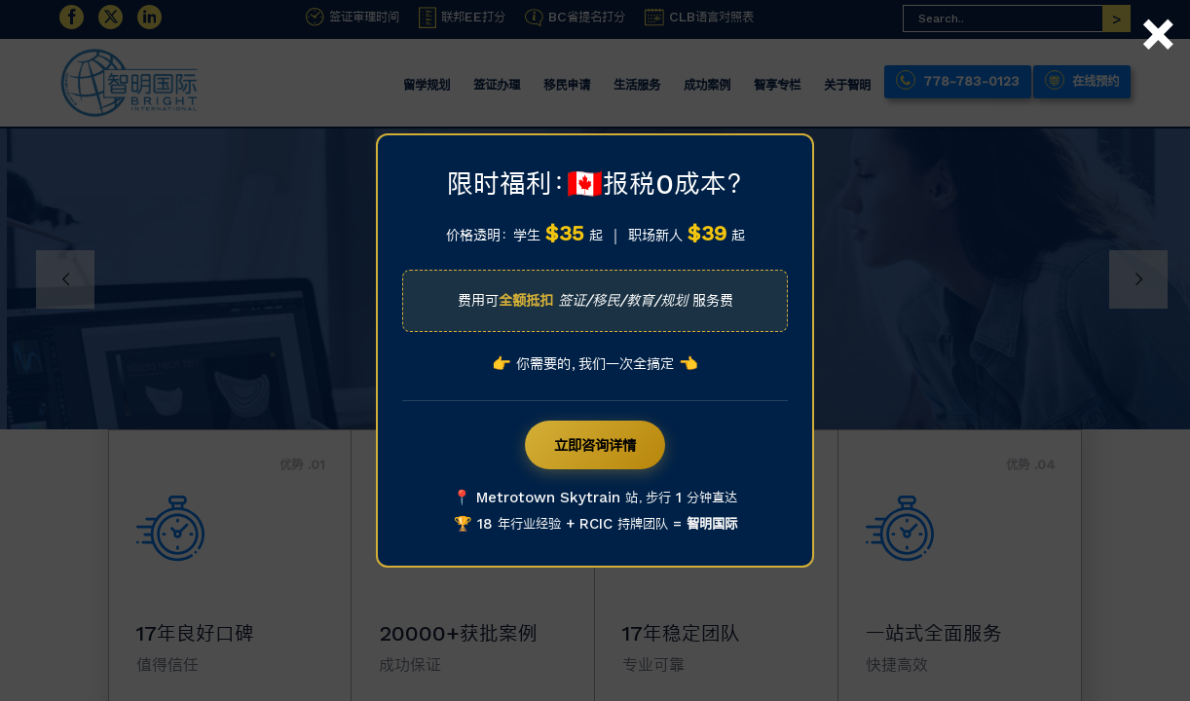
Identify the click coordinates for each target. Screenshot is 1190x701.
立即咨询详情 (595, 445)
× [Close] (1156, 12)
